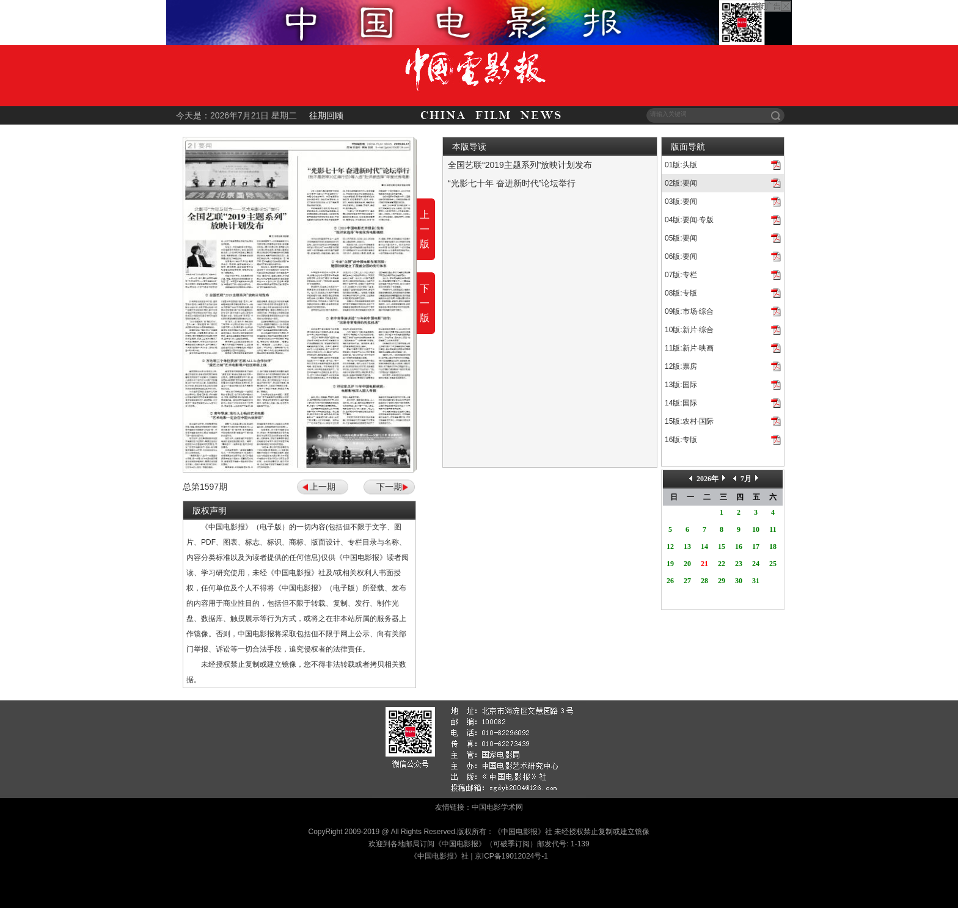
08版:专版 (681, 293)
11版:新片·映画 (689, 348)
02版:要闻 (681, 183)
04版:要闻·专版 (689, 220)
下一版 (425, 303)
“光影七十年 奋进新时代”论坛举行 (512, 183)
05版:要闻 (681, 238)
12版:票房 (681, 366)
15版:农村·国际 (689, 421)
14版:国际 (681, 403)
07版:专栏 (681, 275)
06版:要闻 (681, 256)
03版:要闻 (681, 201)
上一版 (425, 229)
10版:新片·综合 (689, 329)
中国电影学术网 (497, 807)
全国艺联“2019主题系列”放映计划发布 (520, 165)
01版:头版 (681, 165)
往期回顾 (326, 115)
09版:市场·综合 (689, 311)
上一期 (322, 487)
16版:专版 (681, 439)
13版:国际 (681, 384)
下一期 (389, 487)
